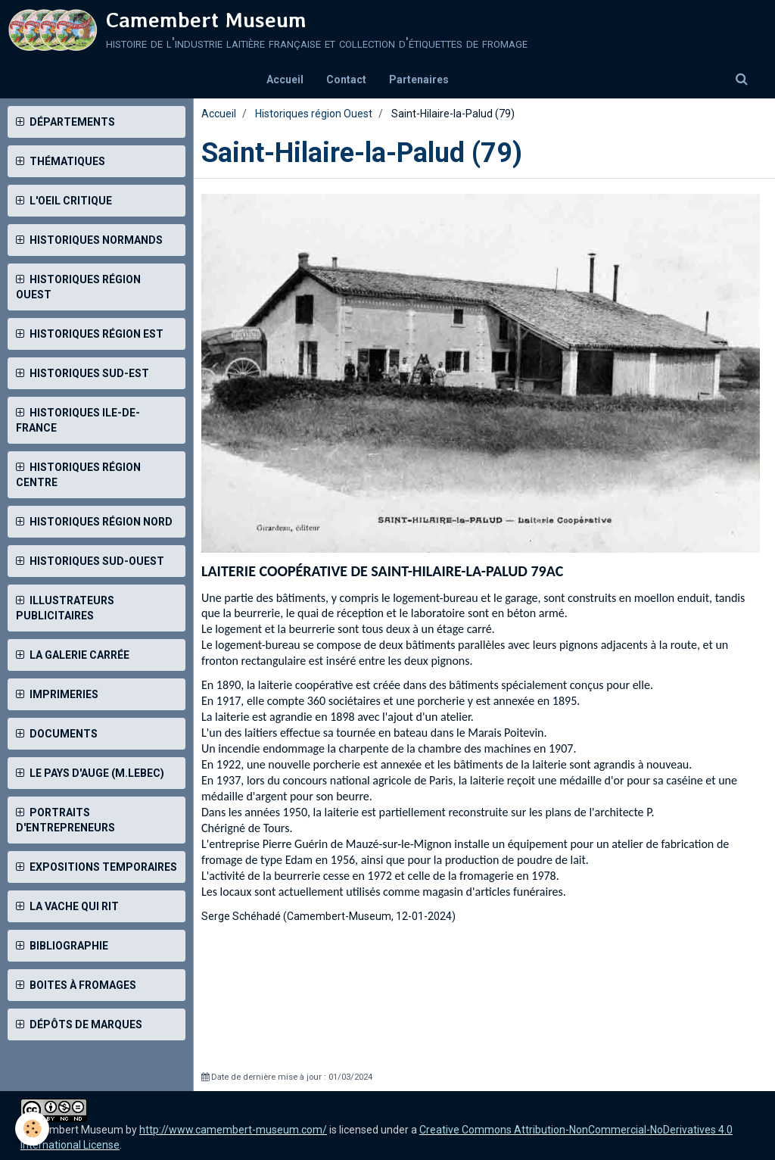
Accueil (284, 79)
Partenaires (419, 79)
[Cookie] (32, 1129)
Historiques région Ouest (313, 114)
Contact (346, 79)
